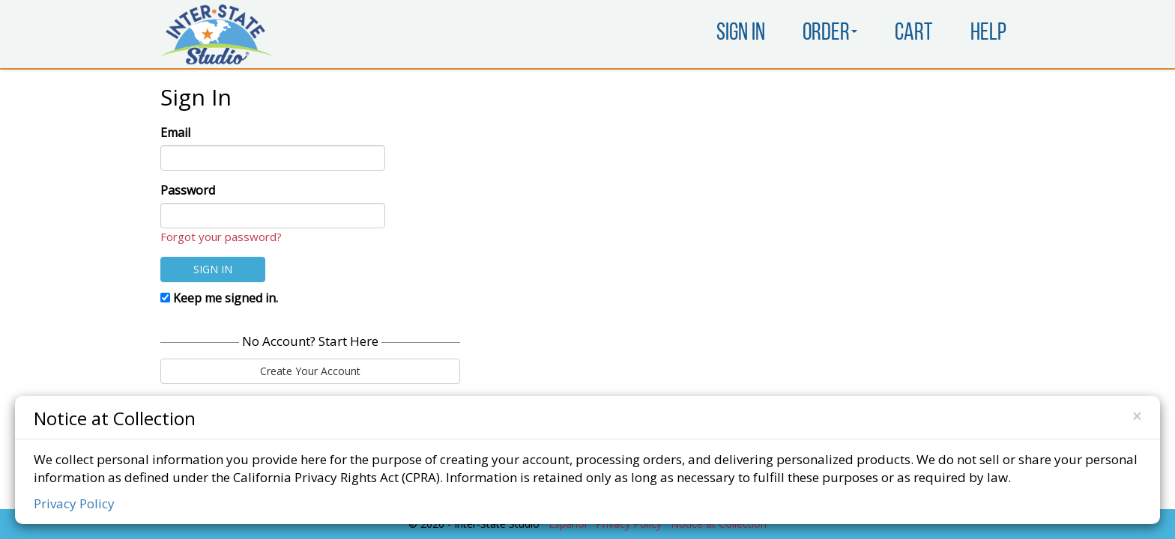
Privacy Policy (74, 503)
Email (175, 132)
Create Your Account (310, 371)
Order (830, 34)
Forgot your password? (221, 236)
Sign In (740, 34)
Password (187, 190)
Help (988, 34)
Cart (914, 34)
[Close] (1136, 416)
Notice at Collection (115, 417)
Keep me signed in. (219, 298)
